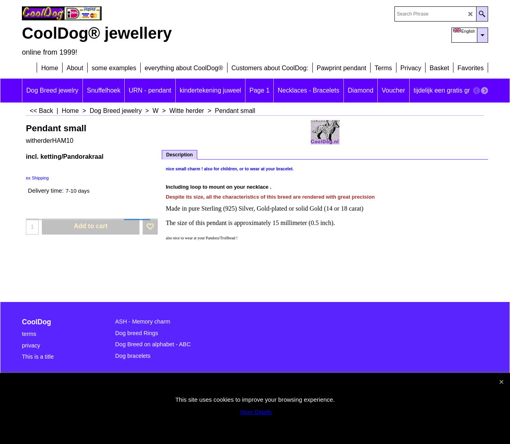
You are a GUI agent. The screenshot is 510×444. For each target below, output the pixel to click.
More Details (256, 412)
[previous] (476, 90)
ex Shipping (37, 178)
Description (179, 155)
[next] (484, 90)
